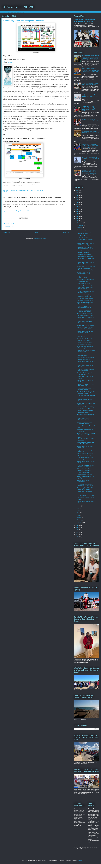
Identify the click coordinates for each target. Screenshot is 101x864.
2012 (77, 525)
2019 (77, 207)
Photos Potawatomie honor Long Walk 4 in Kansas (85, 291)
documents (11, 62)
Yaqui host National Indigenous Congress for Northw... (85, 400)
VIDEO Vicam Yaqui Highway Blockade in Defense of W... (85, 299)
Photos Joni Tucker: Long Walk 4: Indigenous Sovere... (86, 232)
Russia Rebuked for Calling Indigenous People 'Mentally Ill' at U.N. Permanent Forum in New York (90, 71)
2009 (77, 532)
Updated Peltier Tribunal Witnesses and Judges (83, 272)
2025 (77, 192)
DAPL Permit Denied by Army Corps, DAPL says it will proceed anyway (90, 159)
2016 (77, 214)
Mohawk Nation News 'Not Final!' (85, 325)
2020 (77, 204)
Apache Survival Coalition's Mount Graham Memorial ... (86, 388)
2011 (77, 527)
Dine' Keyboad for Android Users (85, 495)
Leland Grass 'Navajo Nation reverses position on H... (84, 343)
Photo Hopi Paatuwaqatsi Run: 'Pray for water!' (85, 373)
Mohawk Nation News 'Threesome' (83, 481)
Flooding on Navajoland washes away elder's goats (85, 369)
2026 (77, 190)
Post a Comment (9, 226)
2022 (77, 200)
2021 (77, 202)
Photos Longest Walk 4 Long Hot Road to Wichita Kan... (85, 263)
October (79, 227)
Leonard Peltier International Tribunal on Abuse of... (84, 422)
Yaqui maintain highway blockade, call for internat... (86, 350)
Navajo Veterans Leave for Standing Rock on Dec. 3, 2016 (90, 95)
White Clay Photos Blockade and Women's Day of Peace (85, 465)
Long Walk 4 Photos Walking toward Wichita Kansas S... (85, 255)
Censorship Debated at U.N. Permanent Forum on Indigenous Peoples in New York (90, 132)
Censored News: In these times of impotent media (86, 354)
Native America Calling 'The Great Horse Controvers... (86, 396)
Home (36, 232)
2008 (77, 534)
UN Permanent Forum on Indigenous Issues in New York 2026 (90, 121)
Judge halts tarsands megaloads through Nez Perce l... (85, 358)
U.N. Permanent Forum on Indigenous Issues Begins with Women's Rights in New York (90, 146)
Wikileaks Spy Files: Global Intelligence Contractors (84, 469)
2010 (77, 530)
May (78, 513)
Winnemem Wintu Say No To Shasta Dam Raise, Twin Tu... (85, 247)
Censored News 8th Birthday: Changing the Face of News (85, 240)
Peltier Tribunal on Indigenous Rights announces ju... (85, 303)
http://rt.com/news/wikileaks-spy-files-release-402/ (16, 211)
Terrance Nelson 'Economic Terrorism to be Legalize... (84, 310)
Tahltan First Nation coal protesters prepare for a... (84, 307)
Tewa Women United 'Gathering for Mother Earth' (85, 385)
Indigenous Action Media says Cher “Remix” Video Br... (85, 454)
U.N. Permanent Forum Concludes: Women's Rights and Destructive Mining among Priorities (90, 108)
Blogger (80, 860)
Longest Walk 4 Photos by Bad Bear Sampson (85, 366)
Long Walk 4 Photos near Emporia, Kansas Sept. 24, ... (85, 269)
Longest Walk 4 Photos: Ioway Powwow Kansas (85, 288)
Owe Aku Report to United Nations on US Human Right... (86, 339)
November (80, 225)
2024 (77, 195)
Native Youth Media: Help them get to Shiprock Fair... (85, 458)
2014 (77, 218)
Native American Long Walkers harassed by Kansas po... (85, 347)
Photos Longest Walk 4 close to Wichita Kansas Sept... (85, 244)
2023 (77, 197)
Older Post (66, 232)
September (80, 230)
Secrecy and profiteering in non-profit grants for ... (85, 477)
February (79, 520)
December (80, 223)
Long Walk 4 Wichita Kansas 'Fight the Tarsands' (84, 236)
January (79, 522)
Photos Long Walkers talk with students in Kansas (85, 332)
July (78, 508)
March (79, 517)
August (79, 506)
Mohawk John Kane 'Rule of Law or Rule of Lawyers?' (85, 318)
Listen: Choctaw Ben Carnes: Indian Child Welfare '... (84, 251)
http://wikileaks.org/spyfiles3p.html (12, 61)
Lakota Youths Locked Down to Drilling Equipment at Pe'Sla (84, 20)
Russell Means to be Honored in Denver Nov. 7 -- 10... (85, 415)
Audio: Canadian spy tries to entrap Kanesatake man (84, 295)
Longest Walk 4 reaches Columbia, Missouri (83, 419)
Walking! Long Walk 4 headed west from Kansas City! (85, 328)
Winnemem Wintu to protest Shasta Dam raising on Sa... (85, 314)
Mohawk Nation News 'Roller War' (86, 266)
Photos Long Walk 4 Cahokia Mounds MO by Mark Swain (85, 484)
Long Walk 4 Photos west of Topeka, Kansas (84, 276)
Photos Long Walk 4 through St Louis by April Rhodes (85, 488)
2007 (77, 537)
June (78, 510)
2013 (77, 221)
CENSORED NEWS (18, 7)
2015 (77, 216)
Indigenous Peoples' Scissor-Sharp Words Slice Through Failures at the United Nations (89, 172)
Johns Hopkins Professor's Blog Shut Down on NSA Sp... (85, 407)
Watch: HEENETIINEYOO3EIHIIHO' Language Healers (85, 439)
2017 (77, 211)
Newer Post (6, 232)
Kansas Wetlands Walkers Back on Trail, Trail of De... (85, 443)
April (78, 515)
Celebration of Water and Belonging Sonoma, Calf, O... (85, 284)
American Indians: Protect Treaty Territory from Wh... (85, 280)
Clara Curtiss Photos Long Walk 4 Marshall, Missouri (86, 392)
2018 (77, 209)
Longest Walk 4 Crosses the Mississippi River (84, 492)
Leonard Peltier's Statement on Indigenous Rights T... (85, 411)
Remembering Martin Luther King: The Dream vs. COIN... (86, 434)
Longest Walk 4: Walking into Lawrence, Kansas (84, 322)
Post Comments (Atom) (40, 238)
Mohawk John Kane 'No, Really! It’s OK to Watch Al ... (85, 259)
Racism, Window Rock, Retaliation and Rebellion (84, 473)
